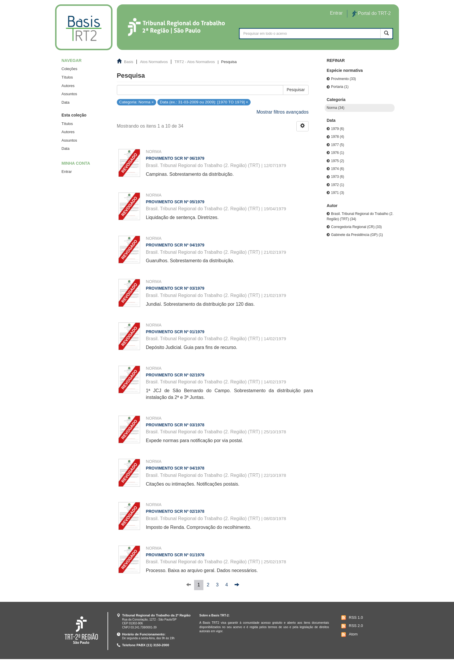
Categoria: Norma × (136, 102)
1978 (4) (337, 137)
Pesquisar (296, 89)
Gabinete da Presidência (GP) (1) (357, 235)
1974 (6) (337, 169)
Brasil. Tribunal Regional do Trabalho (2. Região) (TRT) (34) (360, 216)
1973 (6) (337, 177)
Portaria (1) (340, 87)
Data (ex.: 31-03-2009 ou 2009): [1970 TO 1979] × (204, 102)
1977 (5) (337, 145)
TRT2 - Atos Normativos (195, 62)
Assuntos (69, 94)
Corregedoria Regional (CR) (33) (356, 227)
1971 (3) (337, 193)
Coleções (69, 69)
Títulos (67, 77)
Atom (349, 634)
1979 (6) (337, 129)
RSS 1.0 (351, 617)
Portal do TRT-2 (371, 14)
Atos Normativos (154, 62)
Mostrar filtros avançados (282, 112)
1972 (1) (337, 185)
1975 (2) (337, 161)
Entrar (66, 171)
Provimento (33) (343, 79)
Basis (128, 62)
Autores (68, 86)
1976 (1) (337, 153)
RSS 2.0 (351, 626)
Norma (153, 151)
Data (65, 102)
